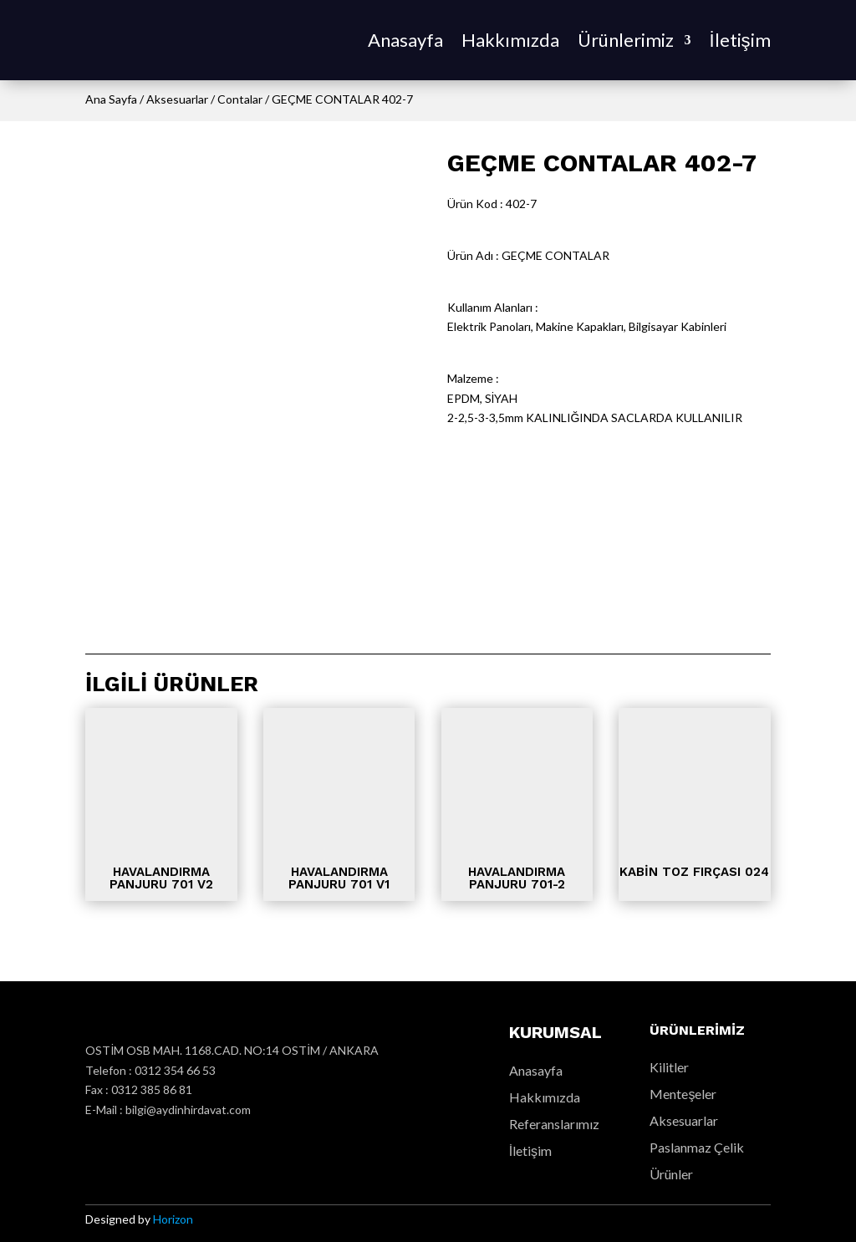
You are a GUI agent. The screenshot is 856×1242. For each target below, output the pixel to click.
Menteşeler (683, 1094)
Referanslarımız (554, 1124)
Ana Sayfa (111, 99)
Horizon (173, 1219)
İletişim (739, 39)
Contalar (239, 99)
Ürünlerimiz (626, 39)
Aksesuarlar (177, 99)
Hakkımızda (510, 39)
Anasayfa (405, 39)
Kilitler (669, 1067)
